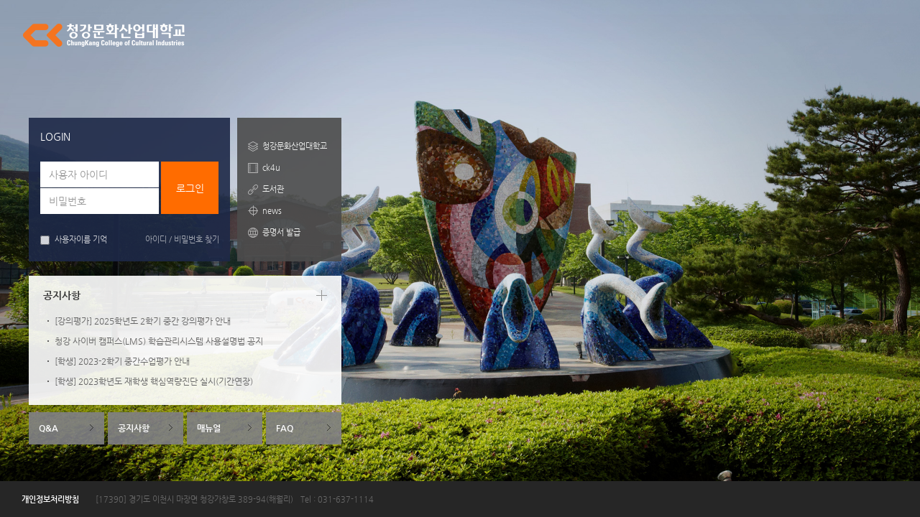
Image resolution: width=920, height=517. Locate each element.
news (272, 210)
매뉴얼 (209, 428)
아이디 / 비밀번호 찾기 (182, 239)
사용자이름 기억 (73, 240)
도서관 (273, 189)
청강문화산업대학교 (294, 146)
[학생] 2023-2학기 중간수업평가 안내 (122, 361)
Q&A (48, 428)
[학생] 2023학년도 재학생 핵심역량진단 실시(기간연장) (154, 381)
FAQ (284, 428)
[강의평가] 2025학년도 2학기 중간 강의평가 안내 (143, 321)
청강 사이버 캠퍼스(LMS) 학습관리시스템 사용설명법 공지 (159, 341)
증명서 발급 (281, 232)
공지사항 (134, 428)
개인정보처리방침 (50, 499)
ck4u (271, 167)
